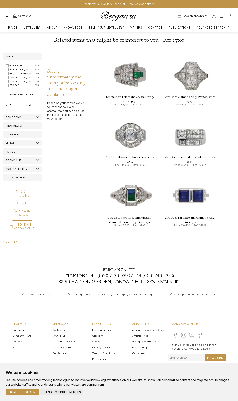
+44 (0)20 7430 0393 (109, 276)
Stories (96, 341)
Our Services (60, 353)
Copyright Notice (102, 347)
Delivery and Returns (64, 347)
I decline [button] (30, 392)
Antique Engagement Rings (148, 329)
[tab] (22, 56)
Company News (21, 335)
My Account (59, 335)
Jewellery (32, 27)
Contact (155, 27)
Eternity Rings (140, 347)
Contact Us (58, 329)
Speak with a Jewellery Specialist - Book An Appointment (119, 4)
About (52, 27)
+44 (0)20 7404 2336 (155, 276)
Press (15, 347)
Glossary (97, 335)
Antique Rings (140, 335)
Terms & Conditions (103, 353)
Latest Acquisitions (103, 329)
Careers (17, 341)
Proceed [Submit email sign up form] (215, 358)
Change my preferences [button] (61, 392)
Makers (136, 27)
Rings (12, 27)
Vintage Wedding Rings (145, 341)
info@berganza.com (38, 294)
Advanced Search (13, 242)
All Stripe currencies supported (194, 294)
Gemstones (139, 353)
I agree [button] (13, 392)
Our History (19, 329)
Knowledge (73, 27)
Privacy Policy (100, 358)
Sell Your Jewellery (106, 27)
